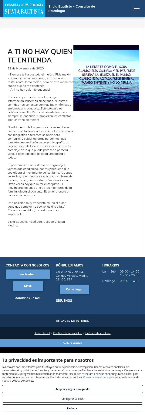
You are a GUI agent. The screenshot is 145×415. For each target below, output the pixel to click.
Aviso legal (42, 333)
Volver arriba (72, 343)
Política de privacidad (67, 333)
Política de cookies (98, 333)
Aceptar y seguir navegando (72, 389)
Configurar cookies (73, 398)
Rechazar (72, 408)
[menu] (137, 8)
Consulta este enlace (95, 377)
